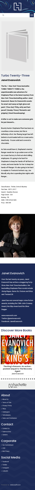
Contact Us (6, 428)
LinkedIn (5, 471)
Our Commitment (7, 445)
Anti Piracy (5, 451)
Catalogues (6, 412)
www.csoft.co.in (15, 485)
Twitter (4, 465)
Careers (5, 435)
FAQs (4, 409)
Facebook (5, 461)
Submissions (6, 432)
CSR (3, 448)
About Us (5, 399)
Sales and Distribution (9, 418)
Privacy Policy (7, 405)
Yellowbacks (6, 415)
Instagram (5, 468)
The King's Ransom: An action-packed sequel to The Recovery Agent (17, 368)
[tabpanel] (17, 355)
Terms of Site (6, 402)
